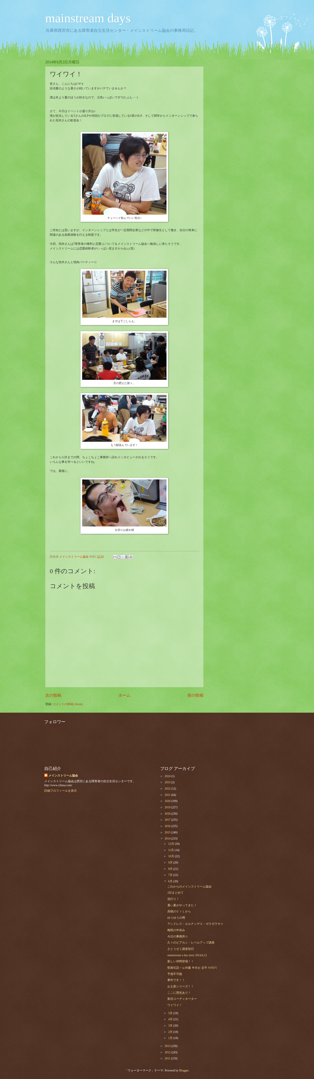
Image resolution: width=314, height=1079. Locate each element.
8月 (170, 868)
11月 (171, 850)
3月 (170, 1025)
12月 (171, 843)
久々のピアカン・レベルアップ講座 (191, 942)
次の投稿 (53, 695)
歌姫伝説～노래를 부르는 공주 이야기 (192, 967)
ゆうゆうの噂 (176, 917)
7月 (170, 875)
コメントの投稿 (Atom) (68, 704)
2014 (168, 838)
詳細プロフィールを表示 (60, 790)
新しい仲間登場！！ (180, 961)
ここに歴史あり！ (179, 992)
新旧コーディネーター (182, 998)
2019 (168, 807)
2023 (168, 782)
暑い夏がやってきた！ (182, 905)
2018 (168, 813)
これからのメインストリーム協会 (189, 886)
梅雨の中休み (176, 930)
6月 (170, 881)
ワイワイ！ (174, 1005)
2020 (168, 801)
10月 (171, 856)
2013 (168, 1046)
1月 (170, 1038)
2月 (170, 1031)
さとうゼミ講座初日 (180, 948)
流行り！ (173, 899)
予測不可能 (174, 974)
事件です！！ (176, 980)
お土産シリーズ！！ (180, 986)
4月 (170, 1019)
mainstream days (88, 18)
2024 (168, 776)
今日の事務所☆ (177, 936)
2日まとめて (175, 892)
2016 (168, 826)
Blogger (183, 1070)
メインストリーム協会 (63, 775)
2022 (168, 788)
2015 (168, 832)
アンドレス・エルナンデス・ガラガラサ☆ (195, 923)
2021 (168, 795)
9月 (170, 862)
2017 (168, 819)
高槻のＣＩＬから (179, 911)
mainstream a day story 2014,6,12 (187, 955)
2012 (168, 1052)
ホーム (124, 695)
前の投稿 (195, 695)
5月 (170, 1013)
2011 (168, 1058)
